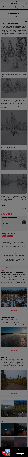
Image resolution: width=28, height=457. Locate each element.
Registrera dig (19, 454)
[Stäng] (27, 448)
